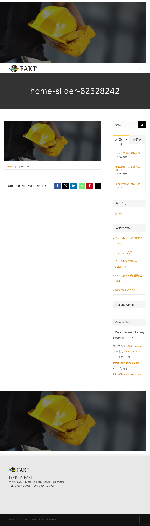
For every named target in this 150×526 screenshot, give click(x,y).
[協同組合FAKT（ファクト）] (23, 66)
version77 (11, 167)
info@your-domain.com (126, 363)
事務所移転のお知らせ (127, 184)
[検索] (142, 124)
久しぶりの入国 (123, 252)
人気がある (121, 142)
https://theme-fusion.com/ (127, 374)
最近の (137, 139)
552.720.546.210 (135, 351)
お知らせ (120, 213)
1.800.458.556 (134, 346)
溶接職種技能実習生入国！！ (127, 169)
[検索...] (125, 124)
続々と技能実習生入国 (127, 153)
